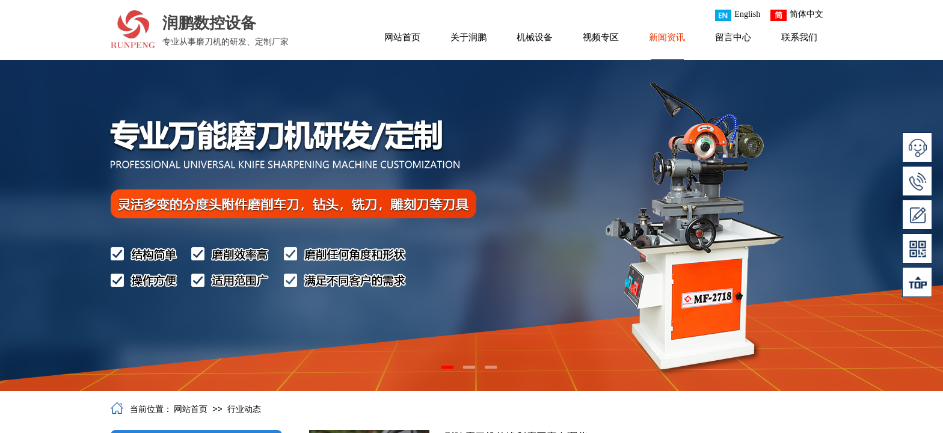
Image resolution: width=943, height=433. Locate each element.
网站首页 (402, 37)
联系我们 (799, 37)
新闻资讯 (667, 37)
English (737, 15)
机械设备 (535, 37)
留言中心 (733, 37)
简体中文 (796, 15)
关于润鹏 (468, 37)
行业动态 (244, 409)
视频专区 (601, 37)
